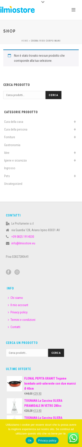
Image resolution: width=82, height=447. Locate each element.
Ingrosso (9, 168)
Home (24, 41)
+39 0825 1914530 (22, 236)
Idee (6, 152)
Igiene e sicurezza (15, 160)
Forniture (9, 137)
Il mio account (18, 305)
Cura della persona (15, 129)
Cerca (53, 95)
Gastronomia (12, 145)
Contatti (14, 327)
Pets (7, 176)
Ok (29, 440)
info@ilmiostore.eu (23, 243)
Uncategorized (13, 183)
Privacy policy (18, 312)
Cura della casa (13, 122)
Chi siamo (15, 298)
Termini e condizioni (21, 320)
